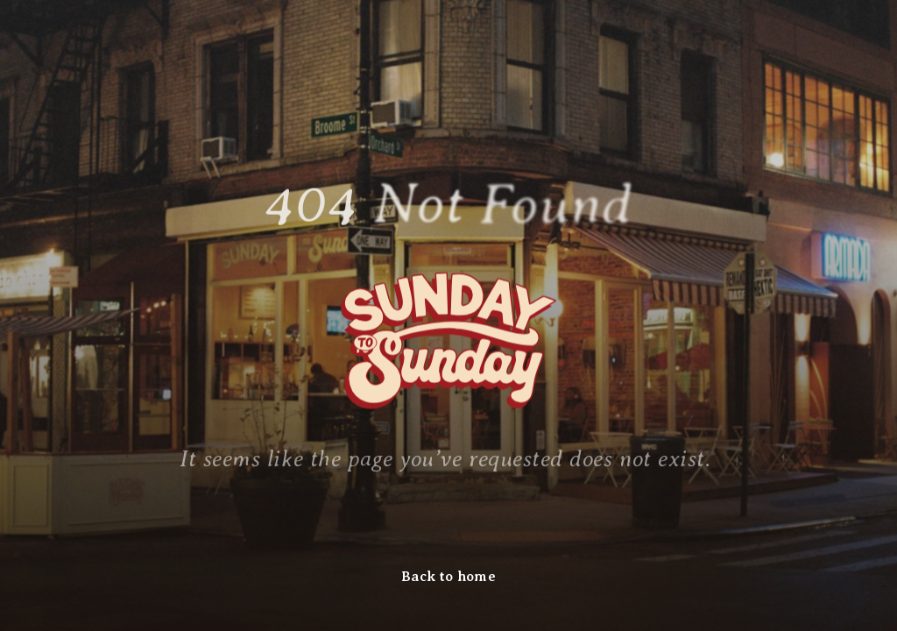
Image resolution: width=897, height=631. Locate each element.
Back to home (448, 577)
